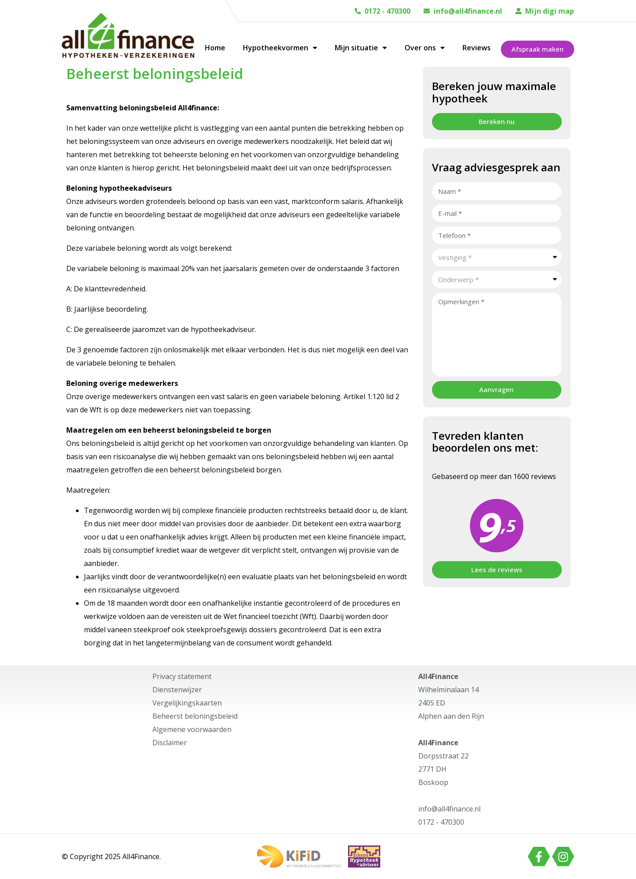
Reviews (476, 48)
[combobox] (496, 257)
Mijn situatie (361, 48)
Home (215, 48)
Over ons (425, 48)
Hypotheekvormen (280, 48)
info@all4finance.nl (468, 11)
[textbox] (496, 257)
